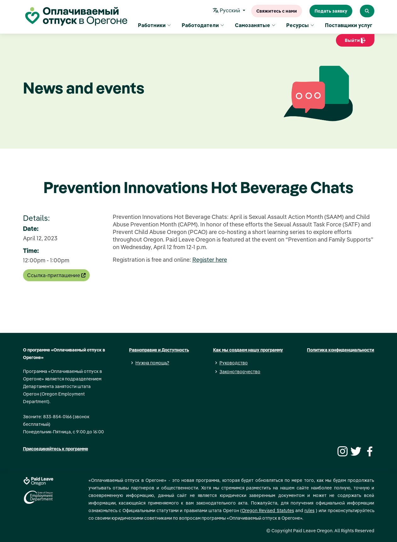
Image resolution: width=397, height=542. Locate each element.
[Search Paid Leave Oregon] (367, 11)
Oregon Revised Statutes (268, 510)
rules (309, 510)
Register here (209, 259)
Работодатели (203, 25)
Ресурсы (300, 25)
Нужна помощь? (152, 363)
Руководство (233, 363)
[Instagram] (341, 450)
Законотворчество (239, 371)
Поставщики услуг (348, 25)
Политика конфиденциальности (340, 350)
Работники (154, 25)
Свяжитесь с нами (276, 11)
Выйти (355, 42)
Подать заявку (331, 11)
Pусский (227, 11)
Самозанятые (255, 25)
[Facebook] (368, 450)
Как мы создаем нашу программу (248, 350)
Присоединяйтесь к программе (55, 449)
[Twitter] (355, 450)
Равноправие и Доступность (159, 350)
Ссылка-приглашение (56, 275)
